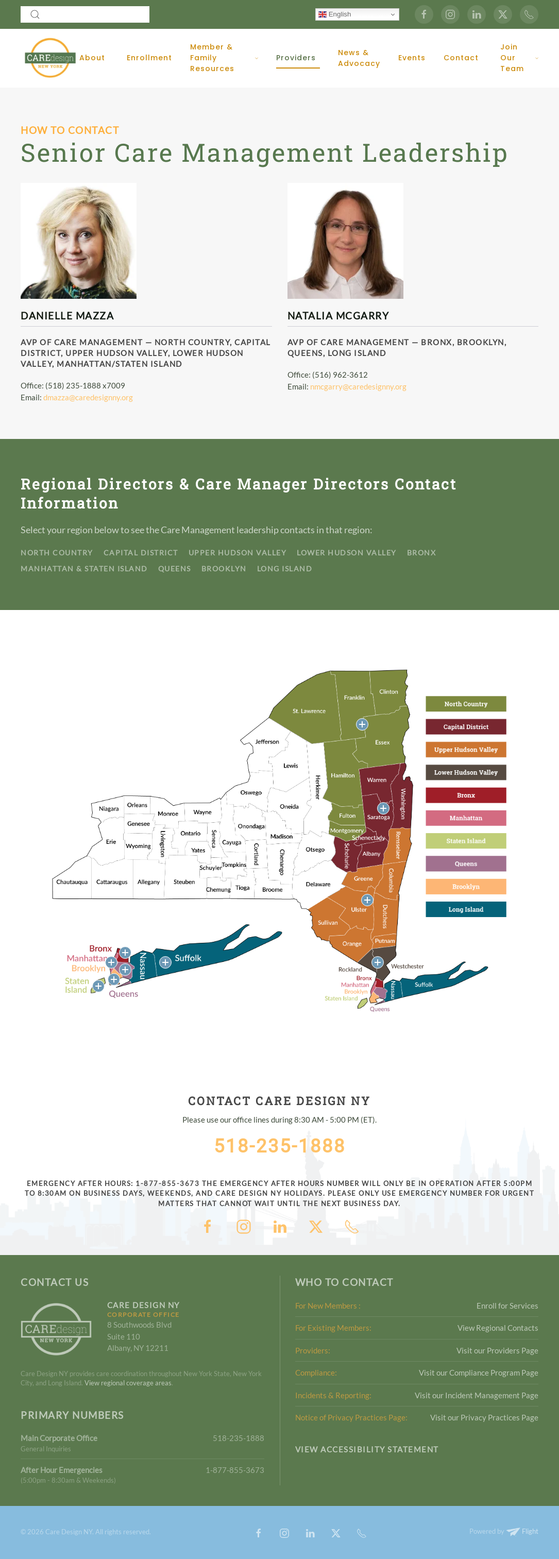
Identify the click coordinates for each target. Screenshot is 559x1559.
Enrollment (149, 58)
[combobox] (85, 14)
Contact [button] (461, 58)
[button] (362, 724)
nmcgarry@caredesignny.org (358, 386)
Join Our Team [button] (519, 58)
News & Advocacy (359, 58)
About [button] (92, 58)
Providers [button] (296, 58)
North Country (57, 552)
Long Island (285, 568)
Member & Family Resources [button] (224, 58)
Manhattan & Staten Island (84, 568)
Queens (174, 568)
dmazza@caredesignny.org (88, 397)
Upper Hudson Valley (238, 552)
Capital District (141, 552)
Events (412, 58)
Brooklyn (224, 568)
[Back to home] (50, 58)
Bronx (421, 552)
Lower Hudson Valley (347, 552)
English (334, 14)
